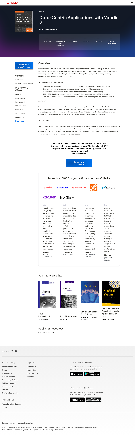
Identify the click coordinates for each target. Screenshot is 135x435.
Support (31, 362)
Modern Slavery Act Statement (53, 430)
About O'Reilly (8, 362)
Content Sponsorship (10, 393)
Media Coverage (8, 376)
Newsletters (31, 370)
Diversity (5, 390)
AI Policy (30, 376)
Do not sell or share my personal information (17, 423)
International (8, 399)
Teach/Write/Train (9, 367)
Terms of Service (7, 430)
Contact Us (31, 367)
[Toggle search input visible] (132, 2)
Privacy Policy (32, 373)
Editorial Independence (33, 430)
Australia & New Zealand (11, 404)
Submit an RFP (7, 386)
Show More (19, 121)
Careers (5, 370)
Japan (4, 407)
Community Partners (10, 380)
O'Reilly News (7, 373)
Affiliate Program (9, 383)
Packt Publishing (112, 42)
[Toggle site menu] (2, 2)
